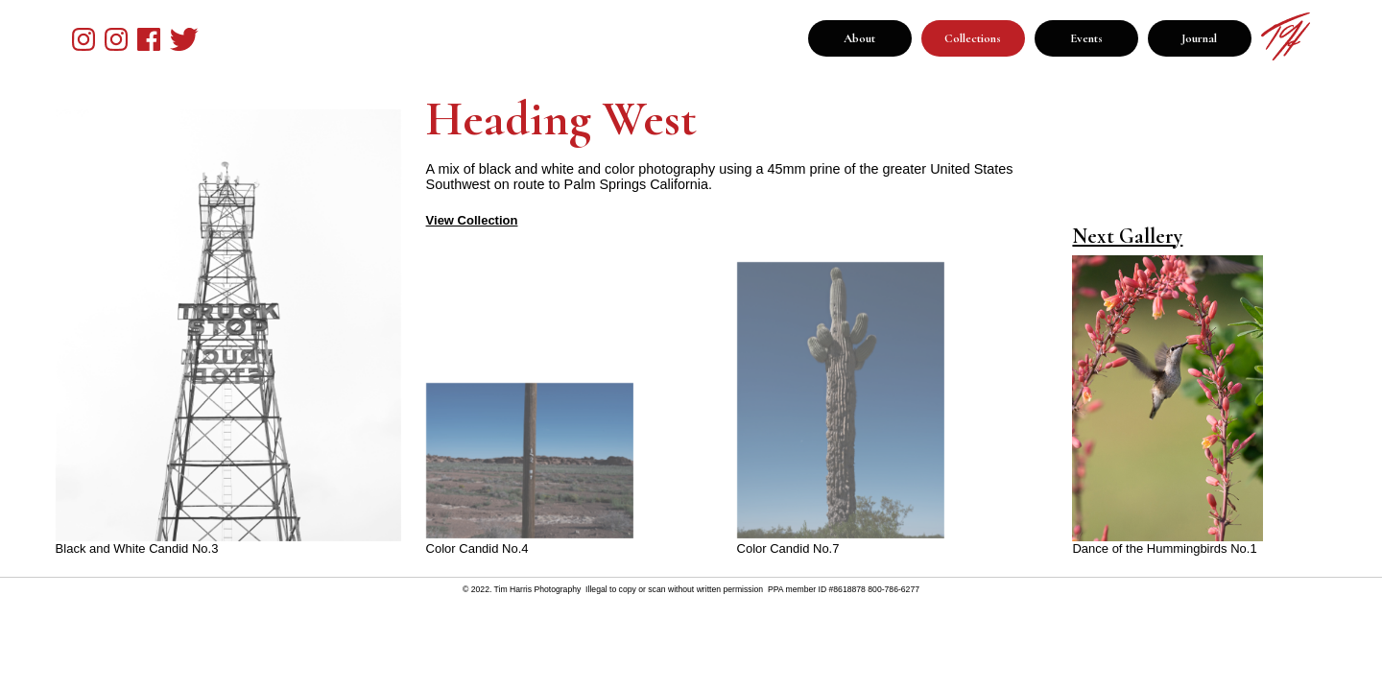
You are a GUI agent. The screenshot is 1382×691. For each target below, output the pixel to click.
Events (1086, 38)
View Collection (472, 220)
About (859, 38)
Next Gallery (1127, 236)
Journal (1199, 38)
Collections (972, 38)
